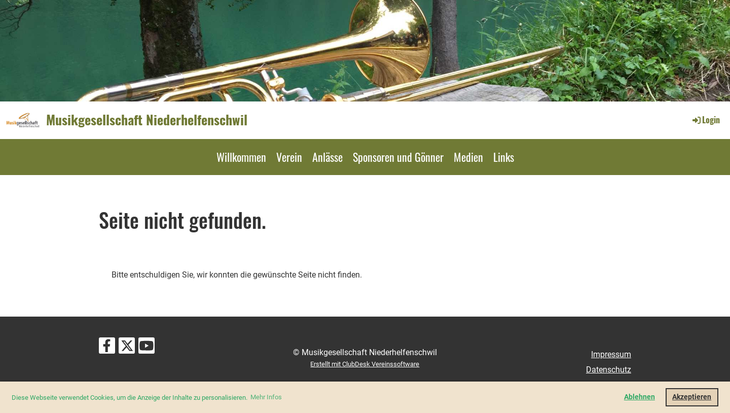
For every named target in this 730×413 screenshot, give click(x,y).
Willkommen (241, 157)
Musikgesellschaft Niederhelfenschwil (146, 120)
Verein (289, 157)
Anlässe (327, 157)
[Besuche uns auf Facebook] (107, 348)
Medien (468, 157)
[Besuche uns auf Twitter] (127, 348)
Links (503, 157)
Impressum (611, 354)
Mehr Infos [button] (266, 397)
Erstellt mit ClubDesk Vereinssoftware (364, 364)
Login (705, 120)
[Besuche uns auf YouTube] (146, 348)
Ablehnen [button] (639, 397)
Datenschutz (608, 369)
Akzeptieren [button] (691, 397)
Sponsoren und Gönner (398, 157)
